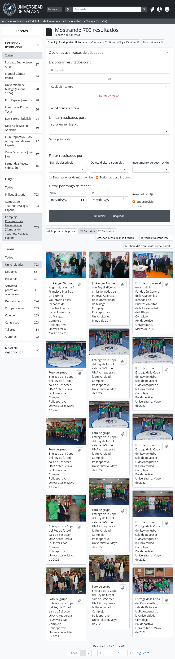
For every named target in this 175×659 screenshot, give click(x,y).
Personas (22, 279)
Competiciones (22, 309)
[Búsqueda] (107, 9)
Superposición (146, 202)
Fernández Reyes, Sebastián (22, 166)
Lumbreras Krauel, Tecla (22, 109)
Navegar (53, 9)
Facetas (22, 31)
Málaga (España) (22, 195)
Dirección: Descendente (155, 237)
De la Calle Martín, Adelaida (22, 128)
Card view (87, 231)
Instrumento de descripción (150, 162)
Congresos (22, 323)
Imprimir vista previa (61, 231)
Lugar (9, 179)
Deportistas (22, 302)
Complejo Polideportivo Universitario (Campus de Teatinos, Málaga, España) (22, 227)
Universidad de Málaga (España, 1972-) (22, 89)
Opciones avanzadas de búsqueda (76, 52)
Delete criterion (109, 96)
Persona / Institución (13, 44)
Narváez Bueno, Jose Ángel (22, 64)
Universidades (22, 265)
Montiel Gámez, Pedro (22, 76)
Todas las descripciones (115, 177)
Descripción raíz (59, 139)
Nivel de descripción (14, 350)
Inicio (52, 193)
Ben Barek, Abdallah (22, 119)
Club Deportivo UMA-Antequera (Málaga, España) (22, 141)
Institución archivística (63, 124)
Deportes (22, 272)
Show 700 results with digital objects (148, 246)
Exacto (141, 206)
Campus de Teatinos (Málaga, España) (22, 206)
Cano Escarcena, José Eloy (22, 154)
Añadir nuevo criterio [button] (65, 108)
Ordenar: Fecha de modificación (116, 237)
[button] (152, 9)
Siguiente (143, 653)
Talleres (22, 330)
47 (131, 653)
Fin (92, 193)
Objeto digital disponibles (107, 162)
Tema (9, 249)
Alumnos (22, 337)
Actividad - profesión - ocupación (22, 290)
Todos (9, 55)
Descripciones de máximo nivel (73, 177)
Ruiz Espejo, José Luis (22, 101)
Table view (106, 231)
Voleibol (22, 316)
